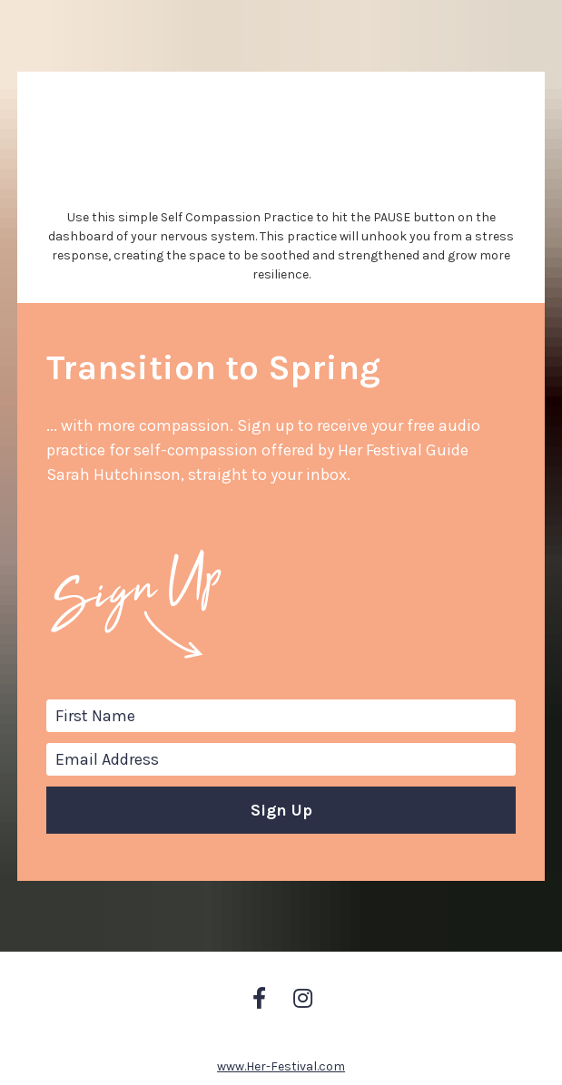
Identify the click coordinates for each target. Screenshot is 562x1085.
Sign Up (281, 772)
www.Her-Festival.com (281, 991)
